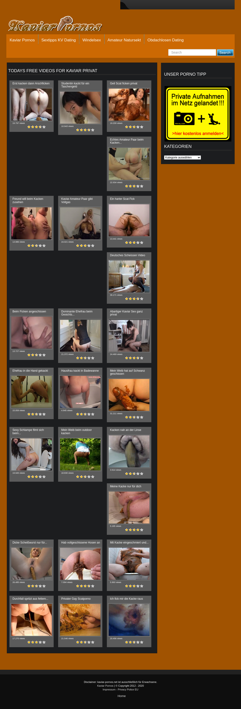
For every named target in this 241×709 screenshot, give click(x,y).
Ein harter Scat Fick (122, 199)
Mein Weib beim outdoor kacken (76, 431)
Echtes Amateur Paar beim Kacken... (127, 141)
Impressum (109, 689)
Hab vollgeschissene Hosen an (80, 542)
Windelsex (91, 40)
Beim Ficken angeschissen (29, 311)
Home (122, 696)
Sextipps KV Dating (58, 40)
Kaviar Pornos (22, 40)
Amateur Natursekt (124, 40)
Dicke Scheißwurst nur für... (29, 542)
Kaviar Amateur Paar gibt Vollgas (76, 200)
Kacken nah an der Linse (125, 430)
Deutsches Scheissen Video (127, 255)
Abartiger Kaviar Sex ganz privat (126, 313)
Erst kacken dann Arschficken (30, 83)
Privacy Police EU (128, 689)
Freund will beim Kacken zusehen (27, 200)
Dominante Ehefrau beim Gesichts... (76, 313)
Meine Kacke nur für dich (125, 486)
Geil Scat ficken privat (123, 83)
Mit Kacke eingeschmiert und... (129, 542)
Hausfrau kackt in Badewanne (80, 370)
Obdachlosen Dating (165, 40)
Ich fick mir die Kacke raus (126, 598)
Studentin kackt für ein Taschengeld (75, 85)
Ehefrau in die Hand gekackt (30, 370)
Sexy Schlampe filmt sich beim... (28, 431)
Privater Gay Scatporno (76, 598)
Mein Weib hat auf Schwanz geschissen (127, 372)
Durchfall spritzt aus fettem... (30, 598)
